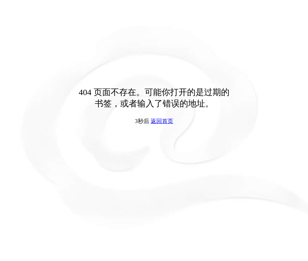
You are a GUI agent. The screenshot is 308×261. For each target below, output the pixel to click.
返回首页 (162, 121)
